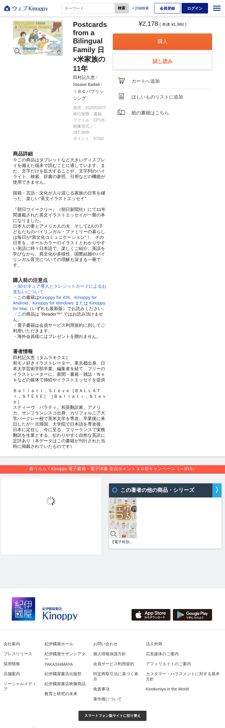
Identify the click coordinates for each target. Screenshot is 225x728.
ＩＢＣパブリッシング (88, 95)
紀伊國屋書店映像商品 (65, 683)
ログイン (194, 8)
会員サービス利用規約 (113, 663)
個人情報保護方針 (109, 653)
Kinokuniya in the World (167, 689)
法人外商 (154, 643)
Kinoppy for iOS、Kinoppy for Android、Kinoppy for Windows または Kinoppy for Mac (59, 303)
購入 (163, 41)
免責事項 (101, 689)
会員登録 (167, 8)
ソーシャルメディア (20, 686)
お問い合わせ (105, 643)
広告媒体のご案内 (162, 653)
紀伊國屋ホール (59, 643)
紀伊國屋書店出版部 (63, 673)
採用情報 (12, 663)
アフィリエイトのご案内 (168, 663)
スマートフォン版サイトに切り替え (112, 716)
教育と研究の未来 (61, 693)
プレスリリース (18, 653)
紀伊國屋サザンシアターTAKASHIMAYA (65, 659)
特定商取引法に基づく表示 (115, 676)
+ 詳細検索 (140, 8)
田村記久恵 (84, 77)
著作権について (107, 699)
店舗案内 (12, 673)
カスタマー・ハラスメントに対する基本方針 (183, 676)
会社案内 (12, 643)
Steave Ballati (86, 84)
